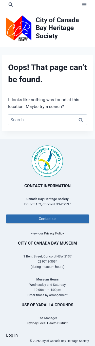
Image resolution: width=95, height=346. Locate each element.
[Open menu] (84, 4)
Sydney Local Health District (47, 323)
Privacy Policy (54, 233)
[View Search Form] (10, 4)
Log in (12, 335)
